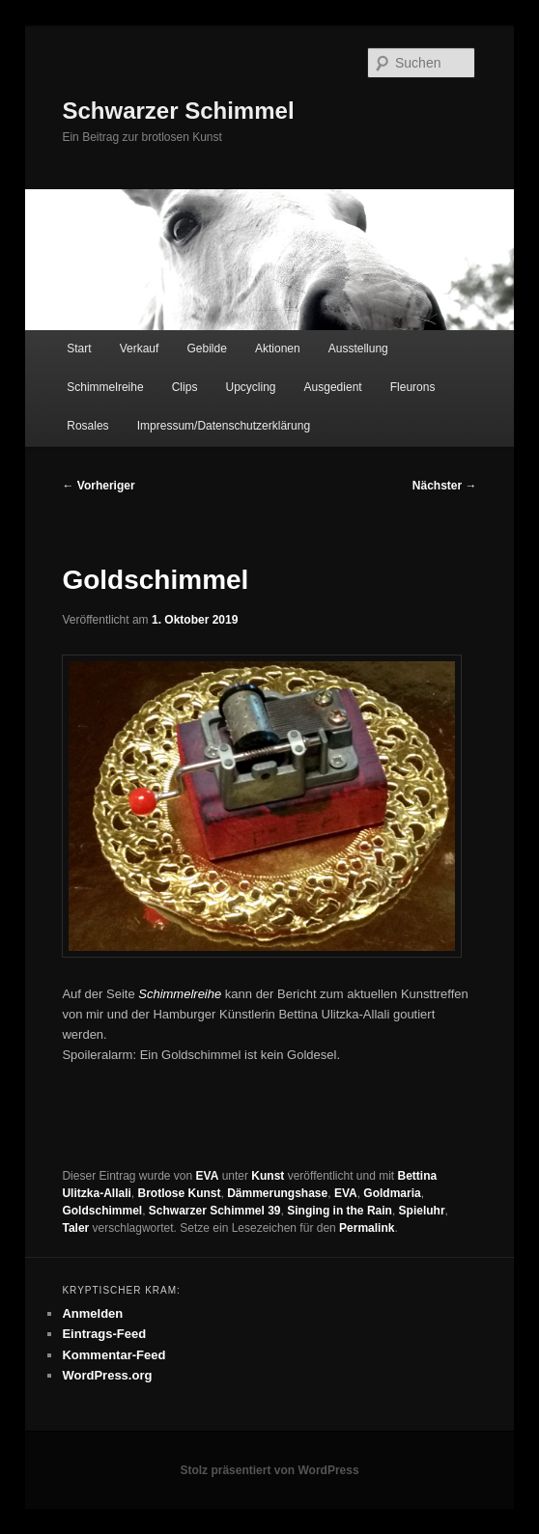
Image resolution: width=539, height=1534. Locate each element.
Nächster (444, 485)
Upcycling (250, 387)
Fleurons (413, 387)
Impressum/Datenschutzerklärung (223, 425)
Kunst (267, 1176)
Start (79, 348)
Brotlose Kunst (178, 1193)
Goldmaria (391, 1193)
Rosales (87, 425)
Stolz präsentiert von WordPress (269, 1470)
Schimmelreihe (105, 387)
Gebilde (206, 348)
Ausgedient (333, 387)
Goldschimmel (102, 1210)
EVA (207, 1176)
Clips (185, 387)
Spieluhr (422, 1210)
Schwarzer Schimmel (178, 111)
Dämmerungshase (277, 1193)
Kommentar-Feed (113, 1355)
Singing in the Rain (339, 1210)
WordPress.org (107, 1375)
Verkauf (139, 348)
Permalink (366, 1228)
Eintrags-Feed (104, 1333)
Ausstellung (358, 348)
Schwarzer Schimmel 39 (215, 1210)
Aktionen (277, 348)
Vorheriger (98, 485)
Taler (75, 1228)
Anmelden (92, 1313)
